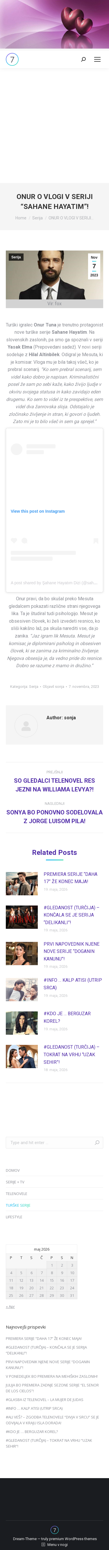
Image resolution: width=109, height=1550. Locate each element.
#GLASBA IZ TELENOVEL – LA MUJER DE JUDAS (44, 1399)
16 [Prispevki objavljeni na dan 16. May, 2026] (62, 1280)
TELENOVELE (16, 1193)
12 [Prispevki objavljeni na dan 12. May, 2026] (21, 1280)
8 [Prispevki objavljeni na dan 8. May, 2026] (52, 1272)
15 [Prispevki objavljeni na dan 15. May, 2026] (52, 1280)
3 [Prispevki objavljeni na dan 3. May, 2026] (72, 1265)
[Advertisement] (54, 125)
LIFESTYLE (14, 1216)
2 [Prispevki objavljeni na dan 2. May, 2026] (62, 1265)
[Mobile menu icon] (97, 59)
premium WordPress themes (73, 1539)
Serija (16, 257)
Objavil (53, 686)
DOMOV (13, 1170)
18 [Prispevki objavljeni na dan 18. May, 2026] (11, 1287)
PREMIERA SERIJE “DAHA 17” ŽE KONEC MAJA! (70, 878)
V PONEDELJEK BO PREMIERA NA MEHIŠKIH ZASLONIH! (52, 1376)
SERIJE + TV (15, 1182)
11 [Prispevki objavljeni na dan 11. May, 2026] (11, 1280)
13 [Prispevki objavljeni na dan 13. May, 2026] (31, 1280)
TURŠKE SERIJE (18, 1205)
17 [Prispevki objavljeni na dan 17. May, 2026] (72, 1280)
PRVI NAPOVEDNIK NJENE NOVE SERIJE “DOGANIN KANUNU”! (71, 951)
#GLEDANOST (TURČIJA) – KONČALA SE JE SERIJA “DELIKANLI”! (71, 915)
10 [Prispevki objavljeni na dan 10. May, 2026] (72, 1272)
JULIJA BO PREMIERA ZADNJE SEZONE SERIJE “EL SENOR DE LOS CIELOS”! (52, 1387)
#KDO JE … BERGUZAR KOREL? (67, 1017)
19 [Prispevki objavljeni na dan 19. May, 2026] (21, 1287)
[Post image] (22, 883)
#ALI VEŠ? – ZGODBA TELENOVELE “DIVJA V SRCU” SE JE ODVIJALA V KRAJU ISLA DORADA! (52, 1419)
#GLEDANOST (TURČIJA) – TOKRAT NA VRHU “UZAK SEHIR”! (71, 1054)
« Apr (10, 1306)
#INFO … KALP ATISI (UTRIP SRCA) (73, 983)
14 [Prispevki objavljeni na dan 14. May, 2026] (42, 1280)
